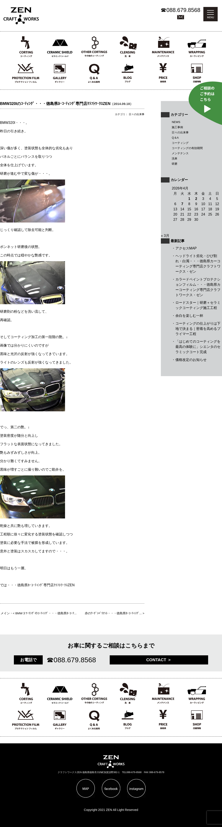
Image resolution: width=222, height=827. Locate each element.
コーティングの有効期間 (187, 148)
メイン (5, 613)
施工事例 (177, 127)
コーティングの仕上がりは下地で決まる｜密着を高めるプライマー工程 (197, 329)
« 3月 (165, 235)
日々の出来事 (180, 132)
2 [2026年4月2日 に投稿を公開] (196, 199)
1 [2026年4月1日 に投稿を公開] (189, 199)
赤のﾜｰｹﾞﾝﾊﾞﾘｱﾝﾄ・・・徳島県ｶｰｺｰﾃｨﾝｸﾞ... (113, 613)
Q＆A (175, 137)
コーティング (180, 142)
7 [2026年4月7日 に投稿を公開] (182, 204)
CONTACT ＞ (158, 660)
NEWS (176, 122)
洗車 (174, 158)
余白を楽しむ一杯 (189, 315)
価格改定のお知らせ (191, 360)
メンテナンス (180, 153)
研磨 (174, 163)
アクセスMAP (186, 248)
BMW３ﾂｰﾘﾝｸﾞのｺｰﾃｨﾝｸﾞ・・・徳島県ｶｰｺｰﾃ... (46, 613)
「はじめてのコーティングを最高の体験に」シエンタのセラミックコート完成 (197, 347)
